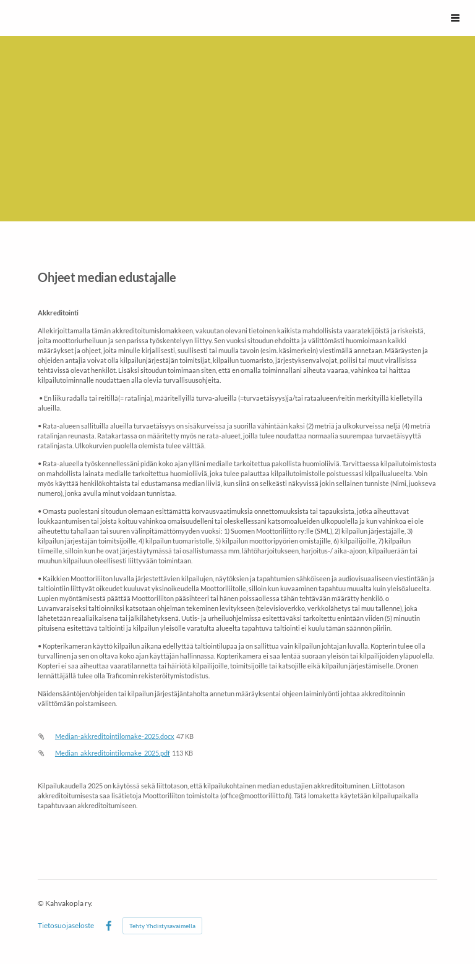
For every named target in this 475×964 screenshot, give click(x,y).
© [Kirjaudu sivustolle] (41, 903)
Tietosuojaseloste (66, 925)
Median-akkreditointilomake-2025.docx (114, 736)
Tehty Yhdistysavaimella (162, 925)
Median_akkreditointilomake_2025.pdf (112, 753)
